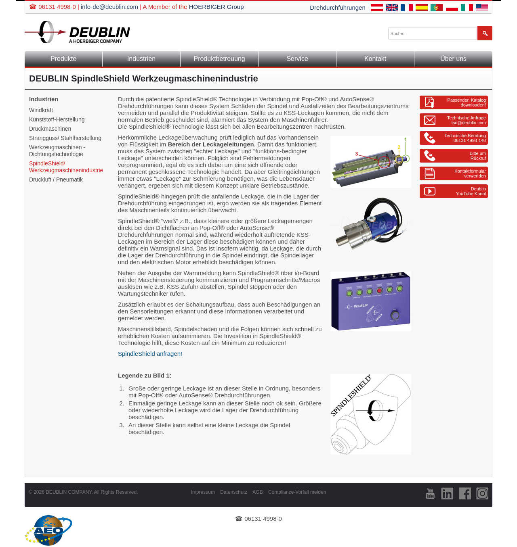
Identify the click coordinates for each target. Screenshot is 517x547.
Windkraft (41, 110)
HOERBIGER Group (216, 6)
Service (297, 58)
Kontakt (375, 58)
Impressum (203, 492)
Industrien (141, 58)
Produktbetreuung (219, 58)
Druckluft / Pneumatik (56, 179)
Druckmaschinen (50, 128)
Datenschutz (233, 492)
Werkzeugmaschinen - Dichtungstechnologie (57, 150)
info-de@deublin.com (109, 6)
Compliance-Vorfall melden (297, 492)
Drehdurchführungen (338, 7)
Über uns (453, 58)
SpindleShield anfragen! (150, 353)
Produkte (63, 58)
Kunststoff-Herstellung (56, 119)
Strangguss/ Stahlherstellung (65, 138)
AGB (257, 492)
